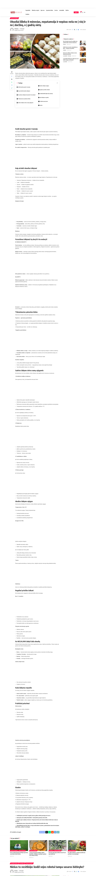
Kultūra (51, 850)
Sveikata (64, 50)
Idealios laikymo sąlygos (44, 85)
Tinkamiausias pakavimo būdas (24, 98)
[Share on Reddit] (52, 832)
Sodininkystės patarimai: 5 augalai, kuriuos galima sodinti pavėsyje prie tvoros (33, 815)
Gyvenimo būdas (14, 863)
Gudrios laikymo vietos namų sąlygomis (25, 102)
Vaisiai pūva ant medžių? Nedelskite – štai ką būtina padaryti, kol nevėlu (32, 817)
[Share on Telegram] (11, 85)
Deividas (16, 870)
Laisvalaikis (65, 55)
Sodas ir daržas (14, 18)
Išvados (41, 105)
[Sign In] (76, 12)
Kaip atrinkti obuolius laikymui (24, 90)
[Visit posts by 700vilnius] (12, 29)
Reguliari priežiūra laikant (44, 89)
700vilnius (16, 28)
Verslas (64, 44)
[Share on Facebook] (72, 30)
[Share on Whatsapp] (11, 82)
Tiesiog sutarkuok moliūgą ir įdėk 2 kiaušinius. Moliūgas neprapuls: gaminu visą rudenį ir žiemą (37, 854)
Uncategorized (22, 850)
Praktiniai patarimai (44, 101)
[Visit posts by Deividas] (12, 871)
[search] (82, 12)
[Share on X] (74, 30)
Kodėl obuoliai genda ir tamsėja (24, 87)
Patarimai (69, 55)
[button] (76, 30)
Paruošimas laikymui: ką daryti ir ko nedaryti (26, 94)
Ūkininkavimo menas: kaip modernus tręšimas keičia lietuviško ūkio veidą (32, 823)
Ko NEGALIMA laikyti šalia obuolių (46, 93)
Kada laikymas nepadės (44, 97)
